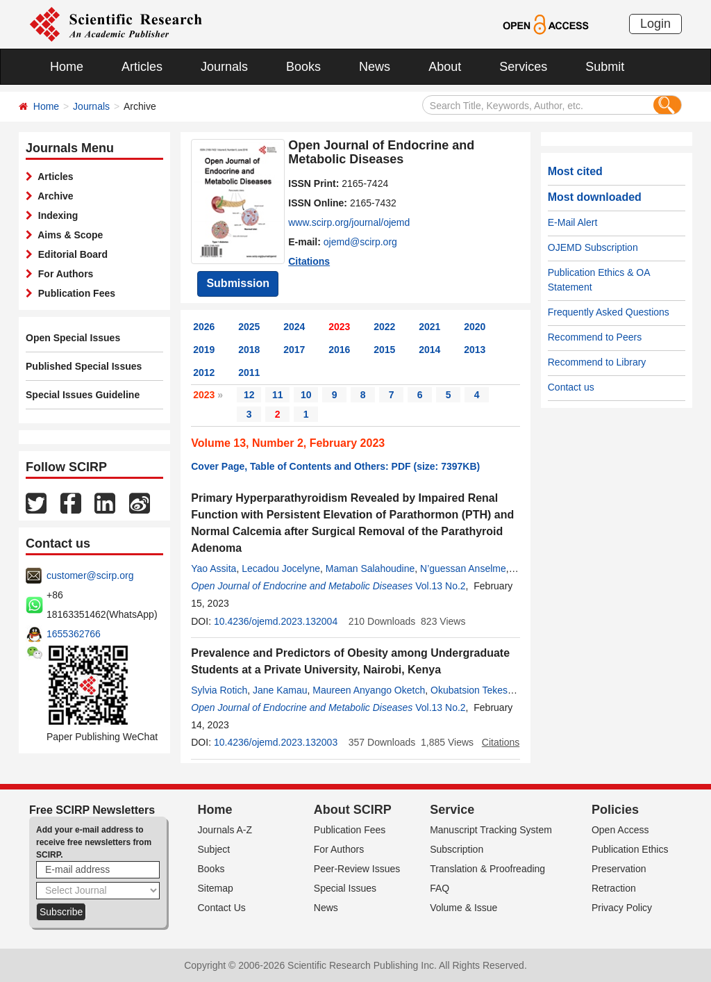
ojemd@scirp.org (360, 241)
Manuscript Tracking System (491, 829)
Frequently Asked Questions (608, 312)
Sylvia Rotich (219, 690)
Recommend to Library (597, 362)
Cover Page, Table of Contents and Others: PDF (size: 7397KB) (335, 466)
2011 (249, 372)
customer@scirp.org (90, 575)
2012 (204, 372)
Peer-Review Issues (357, 868)
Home (66, 67)
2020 (474, 326)
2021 (429, 326)
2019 (204, 349)
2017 (294, 349)
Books (303, 67)
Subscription (456, 849)
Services (523, 67)
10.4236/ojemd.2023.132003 (275, 742)
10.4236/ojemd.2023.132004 (275, 621)
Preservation (619, 868)
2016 (339, 349)
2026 (204, 326)
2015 (384, 349)
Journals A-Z (225, 829)
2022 (384, 326)
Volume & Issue (463, 907)
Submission (237, 283)
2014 (429, 349)
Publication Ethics (630, 849)
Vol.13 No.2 (440, 585)
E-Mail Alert (573, 222)
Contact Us (222, 907)
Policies (615, 810)
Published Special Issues (84, 366)
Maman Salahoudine (370, 568)
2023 (339, 326)
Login (655, 24)
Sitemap (215, 888)
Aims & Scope (68, 234)
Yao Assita (213, 568)
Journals (224, 67)
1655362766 (74, 633)
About (444, 67)
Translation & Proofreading (487, 868)
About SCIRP (353, 810)
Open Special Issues (73, 337)
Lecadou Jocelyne (281, 568)
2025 (249, 326)
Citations (309, 261)
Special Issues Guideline (83, 394)
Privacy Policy (622, 907)
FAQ (439, 888)
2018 (249, 349)
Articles (142, 67)
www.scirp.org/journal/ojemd (349, 222)
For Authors (63, 273)
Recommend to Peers (595, 337)
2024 (294, 326)
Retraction (614, 888)
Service (452, 810)
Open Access (620, 829)
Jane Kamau (280, 690)
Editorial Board (70, 254)
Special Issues (345, 888)
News (374, 67)
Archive (53, 196)
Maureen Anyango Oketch (368, 690)
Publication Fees (74, 293)
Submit (604, 67)
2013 (474, 349)
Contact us (571, 387)
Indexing (55, 215)
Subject (214, 849)
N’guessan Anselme (463, 568)
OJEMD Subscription (593, 247)
